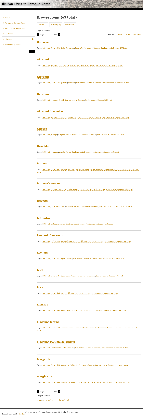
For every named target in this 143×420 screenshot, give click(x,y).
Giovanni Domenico (50, 111)
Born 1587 (55, 82)
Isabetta (42, 200)
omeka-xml (60, 400)
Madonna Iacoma (48, 322)
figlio (63, 48)
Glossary (8, 39)
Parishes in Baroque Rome (15, 23)
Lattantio (43, 218)
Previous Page (38, 34)
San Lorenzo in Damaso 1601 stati (114, 48)
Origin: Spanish (73, 189)
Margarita (43, 359)
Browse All (42, 24)
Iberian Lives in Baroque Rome (26, 4)
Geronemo (43, 42)
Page (46, 34)
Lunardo (42, 304)
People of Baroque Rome (14, 28)
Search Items (69, 24)
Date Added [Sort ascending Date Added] (137, 35)
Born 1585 (55, 276)
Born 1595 (55, 310)
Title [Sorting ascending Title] (119, 35)
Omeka (21, 414)
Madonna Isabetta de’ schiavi (56, 342)
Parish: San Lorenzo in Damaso (87, 48)
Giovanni (43, 59)
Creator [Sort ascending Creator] (127, 35)
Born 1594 (55, 382)
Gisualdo (42, 146)
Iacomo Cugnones (48, 183)
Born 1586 (55, 293)
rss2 (67, 400)
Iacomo (41, 163)
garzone (64, 82)
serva (130, 206)
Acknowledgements (12, 44)
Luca (40, 270)
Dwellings (9, 34)
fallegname (55, 241)
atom (39, 400)
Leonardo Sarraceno (50, 235)
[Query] (18, 51)
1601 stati (46, 48)
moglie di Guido (81, 328)
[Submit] (33, 51)
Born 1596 (55, 48)
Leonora (42, 252)
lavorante (72, 117)
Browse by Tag (56, 24)
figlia (63, 258)
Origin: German (64, 134)
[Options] (30, 51)
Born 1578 (55, 328)
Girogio (42, 128)
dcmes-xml (46, 400)
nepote (62, 152)
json (53, 400)
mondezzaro (64, 65)
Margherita (44, 376)
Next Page (59, 34)
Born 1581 (55, 169)
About (7, 17)
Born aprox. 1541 (58, 206)
